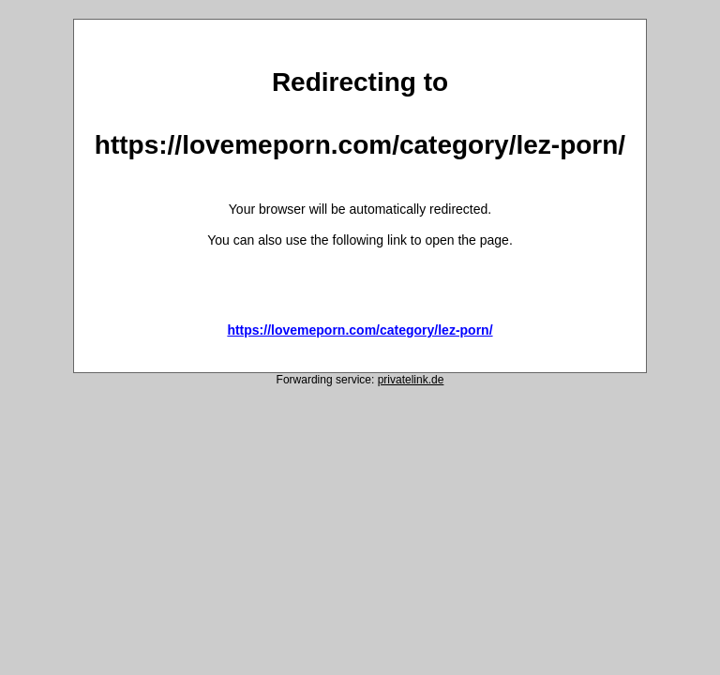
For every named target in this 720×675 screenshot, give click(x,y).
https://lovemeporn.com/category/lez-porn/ (359, 330)
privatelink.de (411, 379)
